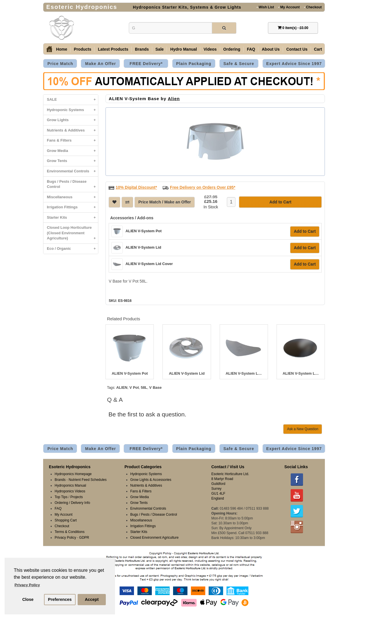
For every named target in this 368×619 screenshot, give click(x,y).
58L (144, 387)
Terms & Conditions (70, 532)
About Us (270, 49)
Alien (174, 98)
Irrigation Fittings (72, 207)
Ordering (231, 49)
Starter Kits (72, 218)
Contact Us (297, 49)
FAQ (251, 49)
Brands (142, 49)
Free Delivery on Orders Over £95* (202, 187)
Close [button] (27, 599)
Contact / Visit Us (227, 466)
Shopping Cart (66, 520)
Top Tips (61, 497)
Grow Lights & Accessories (150, 480)
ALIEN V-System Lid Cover (149, 264)
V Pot (134, 387)
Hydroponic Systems (72, 110)
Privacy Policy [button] (27, 585)
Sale (160, 49)
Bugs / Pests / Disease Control (72, 185)
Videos (210, 49)
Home (61, 49)
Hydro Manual (183, 49)
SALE (72, 100)
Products (82, 49)
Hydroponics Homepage (73, 474)
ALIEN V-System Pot (143, 231)
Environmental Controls (72, 171)
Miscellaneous (72, 197)
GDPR (84, 538)
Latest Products (113, 49)
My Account (289, 7)
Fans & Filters (72, 141)
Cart (318, 49)
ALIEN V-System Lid (143, 247)
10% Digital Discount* (136, 187)
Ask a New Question (302, 429)
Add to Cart (305, 231)
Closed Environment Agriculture (154, 538)
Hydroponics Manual (70, 485)
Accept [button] (92, 599)
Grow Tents (72, 161)
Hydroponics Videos (70, 491)
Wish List (265, 7)
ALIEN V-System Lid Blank (301, 374)
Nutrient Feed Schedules (88, 480)
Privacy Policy (65, 538)
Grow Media (72, 151)
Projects (76, 497)
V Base (155, 387)
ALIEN (121, 387)
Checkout (313, 7)
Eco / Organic (72, 249)
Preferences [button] (60, 599)
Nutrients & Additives (72, 130)
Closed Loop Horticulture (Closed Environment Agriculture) (72, 234)
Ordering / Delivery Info (72, 503)
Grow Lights (72, 120)
